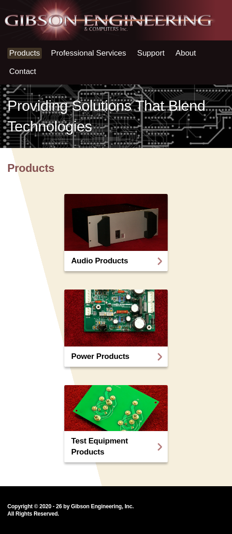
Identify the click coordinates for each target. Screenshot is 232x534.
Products (24, 53)
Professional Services (88, 53)
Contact (22, 71)
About (185, 53)
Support (151, 53)
